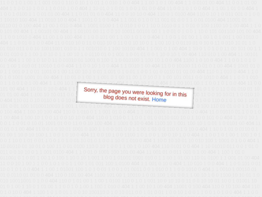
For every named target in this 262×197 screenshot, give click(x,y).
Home (159, 99)
